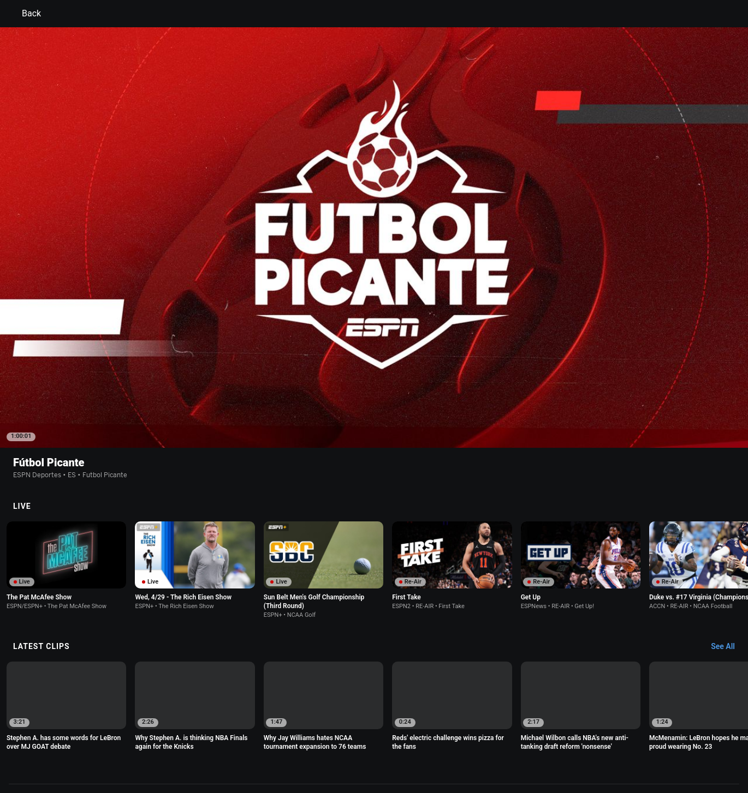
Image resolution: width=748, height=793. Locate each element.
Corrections (232, 751)
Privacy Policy (159, 741)
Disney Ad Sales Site (119, 751)
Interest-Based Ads (426, 741)
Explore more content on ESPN (374, 703)
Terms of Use (107, 741)
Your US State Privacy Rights (235, 741)
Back (25, 13)
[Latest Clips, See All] (728, 548)
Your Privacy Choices (595, 741)
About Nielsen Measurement (509, 741)
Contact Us (655, 741)
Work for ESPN (182, 751)
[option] (66, 467)
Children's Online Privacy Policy (339, 741)
